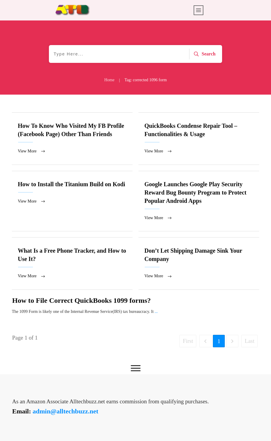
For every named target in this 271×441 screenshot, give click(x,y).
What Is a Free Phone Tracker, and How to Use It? (72, 264)
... (156, 312)
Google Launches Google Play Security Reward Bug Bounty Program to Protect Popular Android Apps (198, 201)
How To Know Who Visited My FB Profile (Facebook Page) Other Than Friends (72, 139)
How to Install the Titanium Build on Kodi (72, 201)
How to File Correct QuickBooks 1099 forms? (81, 301)
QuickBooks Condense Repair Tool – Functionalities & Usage (198, 139)
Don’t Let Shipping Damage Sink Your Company (198, 264)
